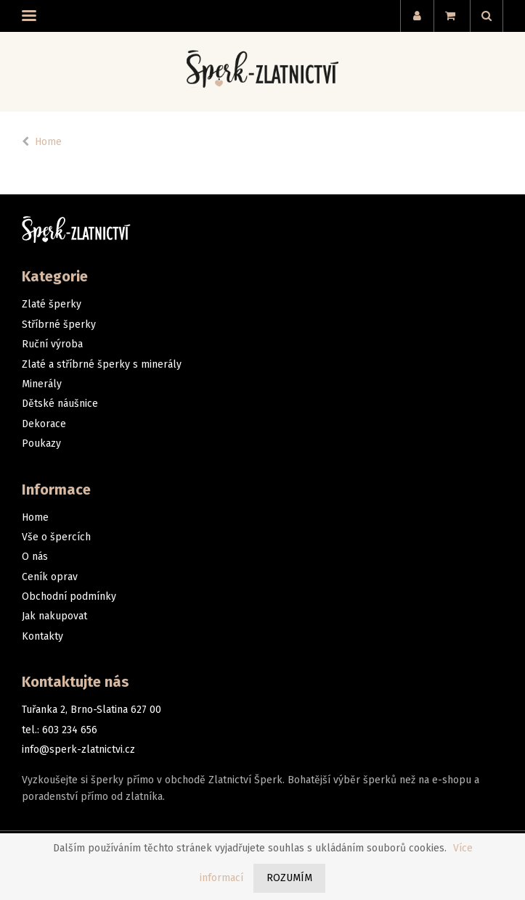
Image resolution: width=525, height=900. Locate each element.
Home (48, 142)
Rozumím (289, 878)
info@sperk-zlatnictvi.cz (78, 749)
